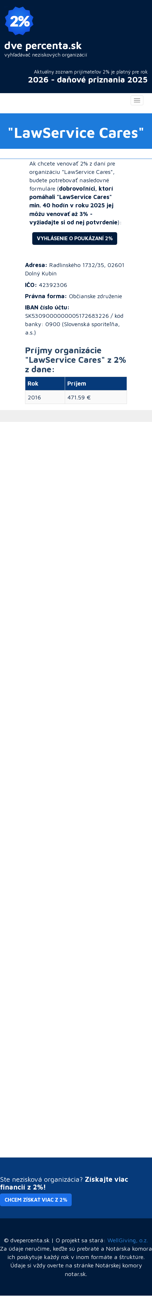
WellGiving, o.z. (127, 1240)
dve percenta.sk (43, 45)
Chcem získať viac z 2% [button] (36, 1200)
